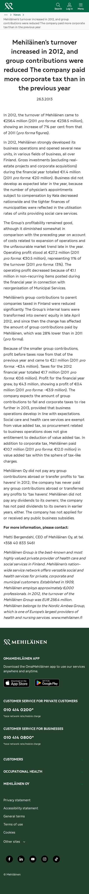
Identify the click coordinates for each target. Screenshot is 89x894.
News (17, 15)
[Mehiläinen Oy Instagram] (44, 860)
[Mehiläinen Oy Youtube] (33, 860)
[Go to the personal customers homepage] (8, 6)
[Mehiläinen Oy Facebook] (9, 860)
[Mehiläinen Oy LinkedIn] (21, 860)
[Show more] (8, 14)
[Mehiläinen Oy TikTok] (56, 860)
